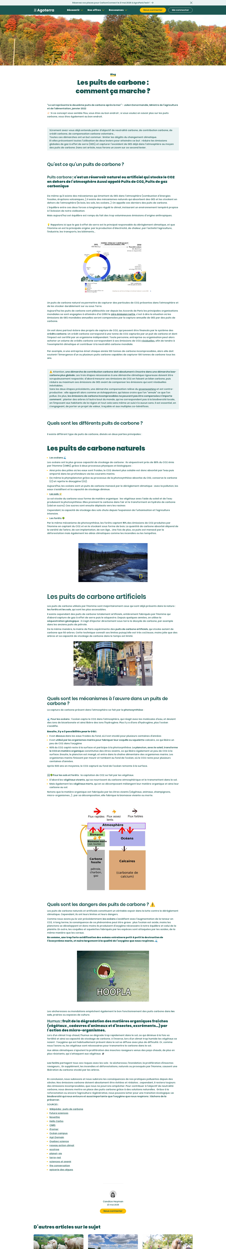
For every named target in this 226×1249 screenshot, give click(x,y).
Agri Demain (56, 1137)
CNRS (52, 1125)
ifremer (54, 1129)
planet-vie (55, 1153)
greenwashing (147, 389)
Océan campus (58, 1133)
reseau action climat (61, 1145)
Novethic (54, 1117)
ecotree (54, 1149)
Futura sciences (58, 1113)
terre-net (55, 1157)
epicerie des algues (61, 1169)
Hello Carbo (56, 1121)
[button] (191, 2)
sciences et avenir (60, 1161)
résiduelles (148, 340)
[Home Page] (44, 10)
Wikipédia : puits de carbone (66, 1109)
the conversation (59, 1165)
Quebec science (59, 1141)
